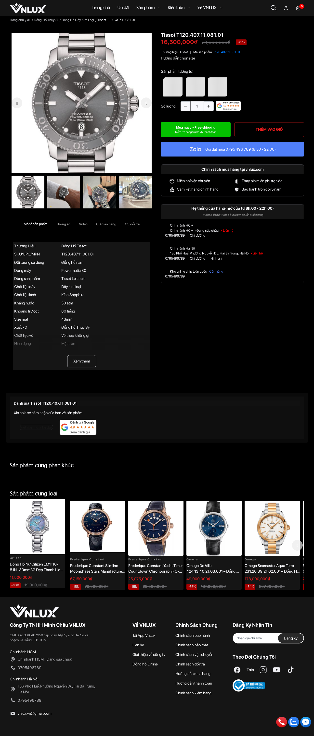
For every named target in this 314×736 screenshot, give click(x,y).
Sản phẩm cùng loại (33, 493)
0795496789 (175, 235)
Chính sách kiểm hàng (193, 693)
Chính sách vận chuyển (194, 654)
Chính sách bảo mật (191, 645)
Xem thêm (81, 361)
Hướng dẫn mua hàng (192, 673)
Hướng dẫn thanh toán (193, 683)
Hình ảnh (216, 258)
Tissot (184, 52)
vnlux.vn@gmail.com (35, 713)
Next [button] (297, 545)
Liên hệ (138, 645)
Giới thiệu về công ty (148, 654)
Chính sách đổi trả (190, 664)
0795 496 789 (238, 149)
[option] (82, 103)
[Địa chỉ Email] (268, 638)
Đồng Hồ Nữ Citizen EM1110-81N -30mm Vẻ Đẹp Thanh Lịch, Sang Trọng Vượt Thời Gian (36, 570)
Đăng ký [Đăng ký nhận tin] (291, 638)
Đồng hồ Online (145, 664)
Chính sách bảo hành (192, 635)
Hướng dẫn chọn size (178, 58)
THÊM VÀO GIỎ (269, 129)
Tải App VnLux (144, 635)
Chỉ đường (197, 235)
